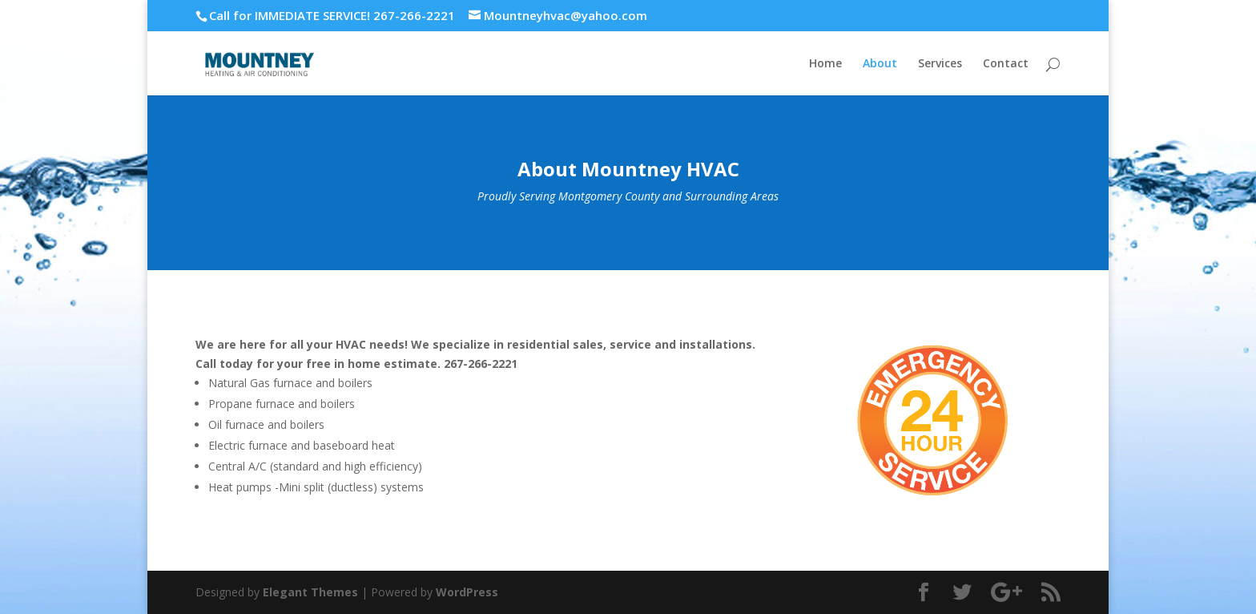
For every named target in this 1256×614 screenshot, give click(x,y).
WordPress (467, 592)
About (880, 64)
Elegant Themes (310, 592)
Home (825, 64)
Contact (1006, 64)
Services (940, 64)
